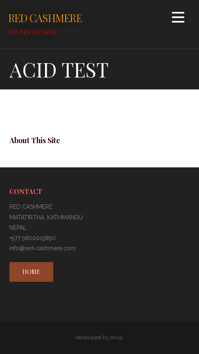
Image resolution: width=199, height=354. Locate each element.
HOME (31, 272)
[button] (178, 18)
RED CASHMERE (45, 18)
